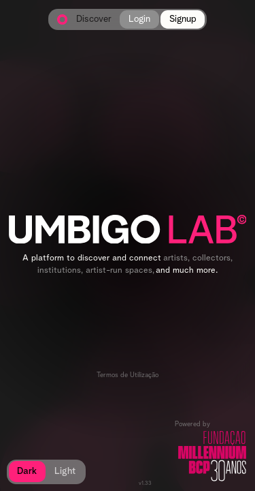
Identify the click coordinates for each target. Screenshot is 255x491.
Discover (94, 19)
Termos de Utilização (127, 375)
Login (139, 19)
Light (64, 471)
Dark (27, 471)
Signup (183, 19)
